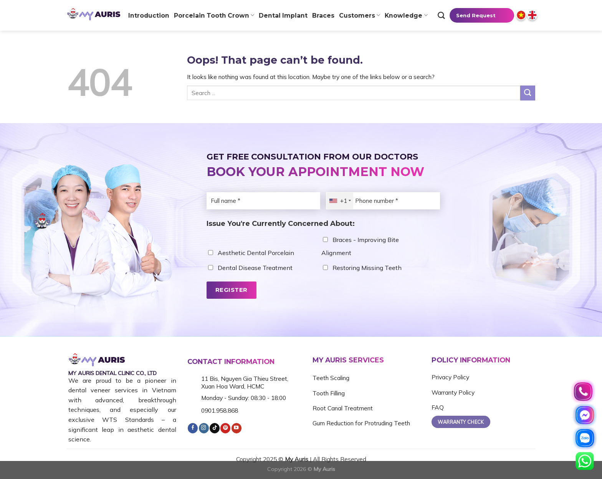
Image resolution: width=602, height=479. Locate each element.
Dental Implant (283, 15)
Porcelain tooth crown (214, 15)
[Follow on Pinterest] (225, 428)
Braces (323, 15)
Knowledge (406, 15)
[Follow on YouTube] (236, 428)
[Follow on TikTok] (215, 428)
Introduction (148, 15)
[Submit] (527, 93)
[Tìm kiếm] (441, 15)
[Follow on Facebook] (193, 428)
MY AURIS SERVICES (348, 360)
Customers (359, 15)
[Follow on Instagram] (204, 428)
